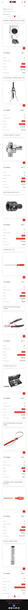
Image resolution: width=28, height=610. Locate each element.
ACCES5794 (23, 241)
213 (18, 16)
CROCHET (23, 66)
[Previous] (8, 16)
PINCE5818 (23, 357)
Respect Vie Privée (17, 603)
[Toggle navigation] (24, 6)
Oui (24, 57)
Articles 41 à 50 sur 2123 (6, 14)
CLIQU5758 (23, 184)
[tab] (14, 9)
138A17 (23, 476)
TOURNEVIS (22, 295)
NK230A (23, 244)
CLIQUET (23, 181)
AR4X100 (23, 301)
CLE (24, 471)
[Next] (19, 16)
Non (24, 115)
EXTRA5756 (23, 126)
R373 (24, 187)
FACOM (23, 63)
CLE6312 (23, 474)
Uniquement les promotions (9, 11)
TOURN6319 (22, 532)
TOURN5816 (22, 298)
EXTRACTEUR (22, 124)
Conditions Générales (11, 603)
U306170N (23, 129)
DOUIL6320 (23, 590)
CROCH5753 (22, 69)
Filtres (8, 9)
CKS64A (23, 72)
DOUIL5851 (23, 415)
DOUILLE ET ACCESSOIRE (20, 412)
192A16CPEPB (22, 360)
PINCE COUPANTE (21, 354)
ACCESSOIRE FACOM (20, 238)
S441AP (23, 418)
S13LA (24, 593)
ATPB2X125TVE (22, 535)
